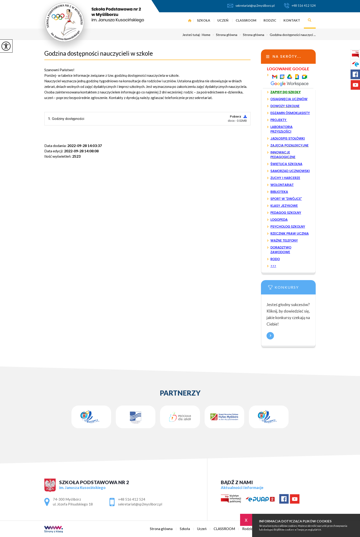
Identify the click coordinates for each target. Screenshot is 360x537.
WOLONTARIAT (282, 184)
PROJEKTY (278, 120)
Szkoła (203, 20)
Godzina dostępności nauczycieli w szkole (98, 53)
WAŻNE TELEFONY (284, 240)
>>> (273, 266)
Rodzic (270, 20)
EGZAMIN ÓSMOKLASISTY (290, 113)
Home (206, 34)
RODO (275, 259)
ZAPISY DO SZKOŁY (285, 92)
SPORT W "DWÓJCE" (286, 198)
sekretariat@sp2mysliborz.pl (251, 5)
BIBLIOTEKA (279, 191)
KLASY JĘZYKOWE (284, 205)
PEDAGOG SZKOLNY (285, 212)
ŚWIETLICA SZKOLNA (286, 164)
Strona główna (189, 20)
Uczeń (222, 20)
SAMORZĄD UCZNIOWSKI (290, 171)
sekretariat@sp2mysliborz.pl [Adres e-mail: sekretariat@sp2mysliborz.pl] (140, 504)
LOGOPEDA (279, 219)
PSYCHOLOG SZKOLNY (287, 226)
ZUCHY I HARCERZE (285, 178)
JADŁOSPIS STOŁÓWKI (287, 138)
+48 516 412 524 (300, 5)
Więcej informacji (270, 335)
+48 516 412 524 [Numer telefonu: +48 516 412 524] (131, 499)
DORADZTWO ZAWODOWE (280, 249)
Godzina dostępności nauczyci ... (290, 34)
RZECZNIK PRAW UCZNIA (289, 233)
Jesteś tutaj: (192, 34)
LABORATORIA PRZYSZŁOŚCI (281, 129)
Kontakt (291, 20)
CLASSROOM (246, 20)
